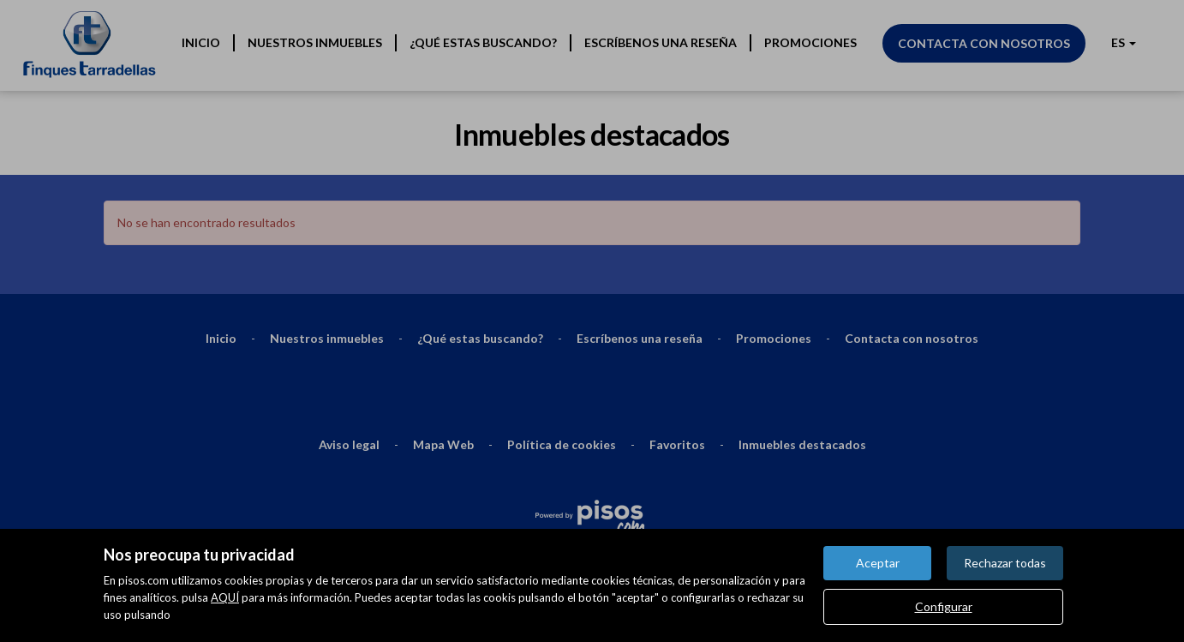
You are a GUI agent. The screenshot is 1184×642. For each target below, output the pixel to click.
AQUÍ (225, 597)
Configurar (943, 606)
